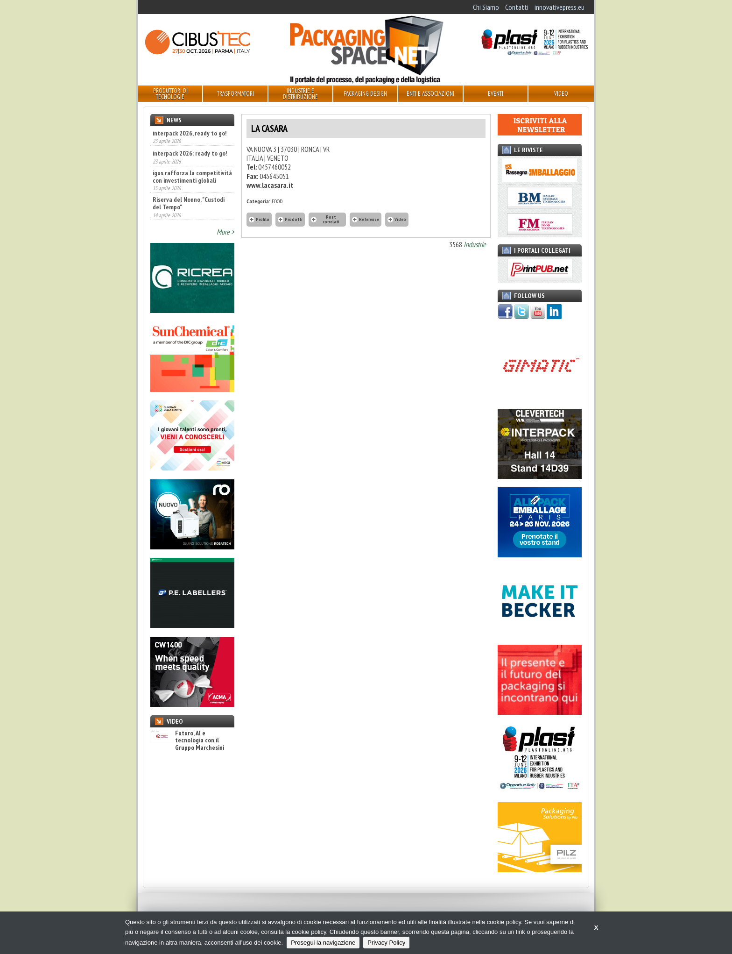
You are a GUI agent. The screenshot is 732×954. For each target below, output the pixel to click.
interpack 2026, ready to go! (189, 133)
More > (225, 231)
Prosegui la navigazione (323, 942)
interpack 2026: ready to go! (190, 153)
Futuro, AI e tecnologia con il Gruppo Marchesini (187, 740)
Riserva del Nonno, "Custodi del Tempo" (189, 203)
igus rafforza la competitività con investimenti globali (192, 176)
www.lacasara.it (269, 185)
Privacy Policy (386, 942)
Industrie (475, 244)
